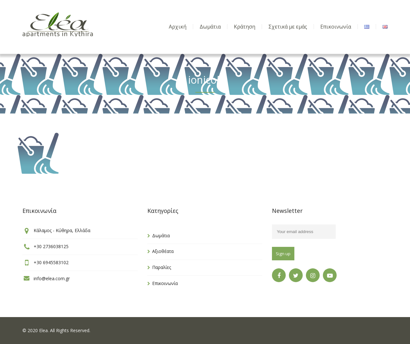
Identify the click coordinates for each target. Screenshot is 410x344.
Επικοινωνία (165, 283)
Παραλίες (161, 267)
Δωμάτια (161, 235)
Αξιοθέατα (163, 251)
